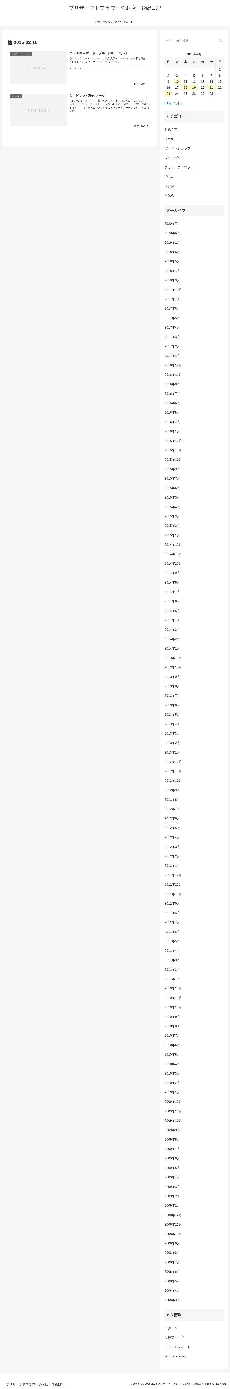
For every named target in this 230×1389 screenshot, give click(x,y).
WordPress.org (175, 1356)
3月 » (178, 103)
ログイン (171, 1328)
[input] (194, 41)
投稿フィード (174, 1337)
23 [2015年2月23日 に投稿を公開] (168, 94)
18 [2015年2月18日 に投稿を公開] (185, 87)
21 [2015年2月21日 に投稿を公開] (211, 87)
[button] (220, 41)
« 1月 (168, 103)
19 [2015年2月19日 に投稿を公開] (194, 87)
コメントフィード (177, 1347)
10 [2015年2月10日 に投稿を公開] (177, 81)
